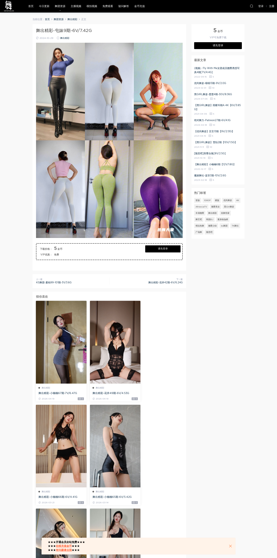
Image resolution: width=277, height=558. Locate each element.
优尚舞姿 (227, 200)
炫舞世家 (225, 213)
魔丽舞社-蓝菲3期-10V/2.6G (210, 175)
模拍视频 (92, 6)
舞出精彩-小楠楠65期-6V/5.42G (58, 497)
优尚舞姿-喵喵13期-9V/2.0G (210, 83)
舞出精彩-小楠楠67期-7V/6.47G (58, 393)
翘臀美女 (215, 207)
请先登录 (163, 248)
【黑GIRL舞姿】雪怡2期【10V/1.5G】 (215, 142)
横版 (217, 200)
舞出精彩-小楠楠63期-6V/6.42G (158, 497)
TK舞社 (235, 226)
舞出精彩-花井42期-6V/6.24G (165, 282)
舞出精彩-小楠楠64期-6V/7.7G (107, 497)
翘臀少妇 (212, 226)
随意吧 (209, 232)
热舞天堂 (9, 6)
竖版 (198, 200)
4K (237, 200)
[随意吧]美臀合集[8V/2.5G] (210, 153)
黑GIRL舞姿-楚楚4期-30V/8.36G (213, 94)
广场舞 (199, 232)
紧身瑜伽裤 (222, 219)
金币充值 (139, 6)
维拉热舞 (200, 226)
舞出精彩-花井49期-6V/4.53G (107, 393)
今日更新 (44, 6)
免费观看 (107, 6)
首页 (31, 6)
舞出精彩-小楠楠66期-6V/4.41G (158, 393)
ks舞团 (224, 226)
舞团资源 (60, 6)
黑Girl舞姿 (229, 207)
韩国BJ (209, 219)
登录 (45, 523)
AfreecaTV (201, 207)
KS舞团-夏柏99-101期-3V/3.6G (54, 282)
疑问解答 (123, 6)
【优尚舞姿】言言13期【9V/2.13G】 (214, 131)
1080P (207, 200)
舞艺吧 (199, 219)
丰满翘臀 (200, 213)
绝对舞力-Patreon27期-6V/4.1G (212, 120)
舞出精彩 (64, 38)
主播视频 (76, 6)
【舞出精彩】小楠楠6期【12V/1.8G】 (215, 164)
